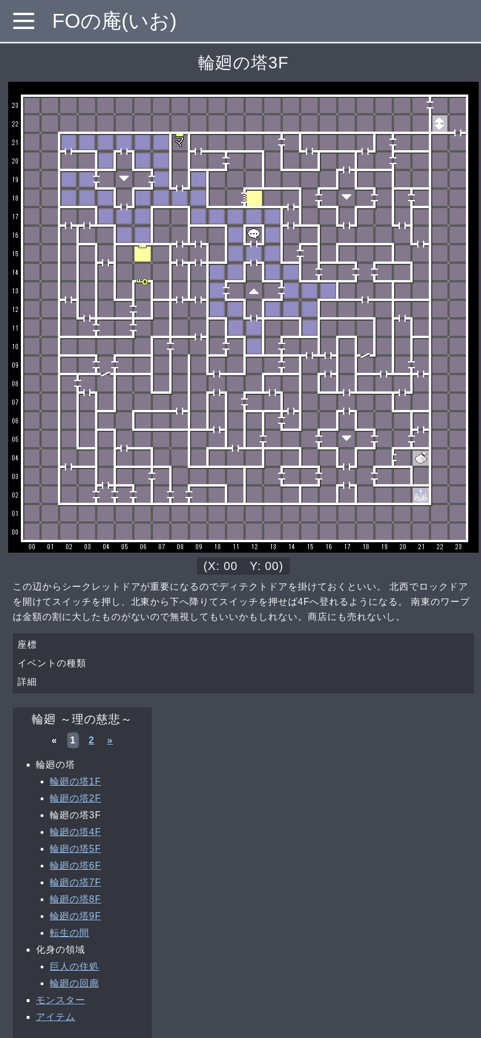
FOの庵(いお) (114, 20)
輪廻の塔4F (75, 832)
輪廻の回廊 (74, 983)
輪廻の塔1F (75, 781)
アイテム (55, 1017)
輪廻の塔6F (75, 865)
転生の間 (69, 933)
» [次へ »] (110, 740)
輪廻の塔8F (75, 899)
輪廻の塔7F (75, 882)
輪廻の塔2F (75, 798)
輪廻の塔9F (75, 916)
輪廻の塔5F (75, 849)
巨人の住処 (74, 966)
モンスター (60, 1000)
